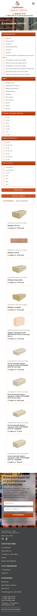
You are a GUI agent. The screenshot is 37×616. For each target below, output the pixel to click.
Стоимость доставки (9, 554)
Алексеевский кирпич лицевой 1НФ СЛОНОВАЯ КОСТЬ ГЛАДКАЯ (18, 427)
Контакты (5, 588)
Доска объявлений (8, 561)
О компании (5, 547)
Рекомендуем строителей (11, 592)
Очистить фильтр (18, 196)
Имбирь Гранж (13, 252)
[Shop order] (25, 201)
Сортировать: (8, 201)
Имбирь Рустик (14, 225)
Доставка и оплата (8, 585)
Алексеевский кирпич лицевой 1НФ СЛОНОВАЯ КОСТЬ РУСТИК (18, 365)
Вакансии (5, 582)
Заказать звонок (18, 10)
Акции (3, 557)
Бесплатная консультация (11, 609)
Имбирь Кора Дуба (15, 280)
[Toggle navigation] (33, 4)
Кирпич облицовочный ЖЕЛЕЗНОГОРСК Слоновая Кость (19, 334)
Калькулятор (6, 551)
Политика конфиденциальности (10, 532)
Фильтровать (18, 190)
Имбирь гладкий (14, 307)
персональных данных (21, 522)
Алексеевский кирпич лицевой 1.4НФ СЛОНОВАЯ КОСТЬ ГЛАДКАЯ (18, 458)
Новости (4, 573)
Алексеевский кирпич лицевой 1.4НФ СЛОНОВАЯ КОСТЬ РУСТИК (18, 396)
